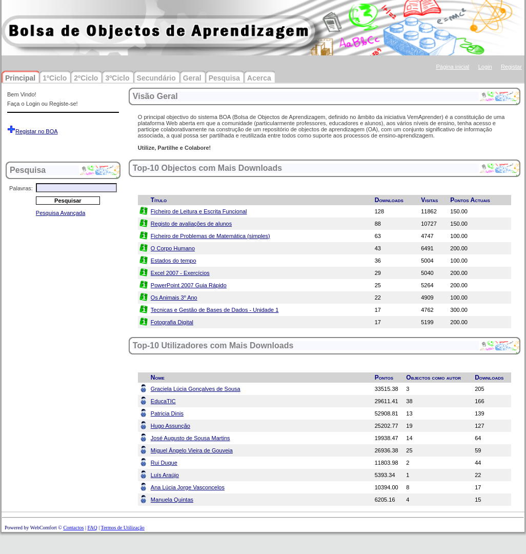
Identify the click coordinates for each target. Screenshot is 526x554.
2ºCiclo (86, 78)
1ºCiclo (55, 78)
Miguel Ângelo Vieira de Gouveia (192, 450)
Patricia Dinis (167, 413)
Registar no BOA (36, 131)
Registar (511, 67)
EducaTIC (163, 401)
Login (485, 67)
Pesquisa (224, 78)
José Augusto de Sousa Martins (190, 438)
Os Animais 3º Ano (174, 297)
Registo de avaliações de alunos (191, 224)
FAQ (92, 527)
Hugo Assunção (170, 426)
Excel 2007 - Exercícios (180, 273)
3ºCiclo (117, 78)
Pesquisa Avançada (60, 213)
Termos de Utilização (122, 527)
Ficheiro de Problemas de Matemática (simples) (210, 236)
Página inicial (452, 67)
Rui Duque (164, 463)
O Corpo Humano (173, 248)
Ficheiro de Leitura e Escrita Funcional (199, 211)
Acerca (259, 78)
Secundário (156, 78)
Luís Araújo (165, 475)
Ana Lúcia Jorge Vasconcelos (188, 487)
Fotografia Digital (172, 322)
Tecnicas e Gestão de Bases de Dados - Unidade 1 (214, 310)
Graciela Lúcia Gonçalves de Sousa (195, 389)
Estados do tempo (173, 261)
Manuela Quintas (172, 500)
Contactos (73, 527)
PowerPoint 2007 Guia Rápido (189, 285)
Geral (192, 78)
